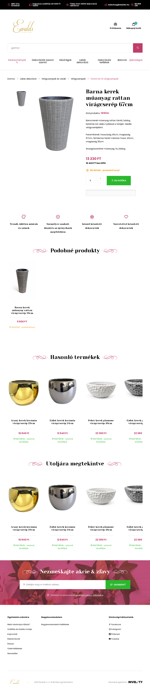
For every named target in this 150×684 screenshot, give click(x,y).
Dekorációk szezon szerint (43, 52)
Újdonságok (136, 51)
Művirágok (65, 51)
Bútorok (122, 51)
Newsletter (12, 644)
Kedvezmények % (17, 52)
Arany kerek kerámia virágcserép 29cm (24, 412)
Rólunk (10, 634)
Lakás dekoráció (82, 52)
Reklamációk (13, 629)
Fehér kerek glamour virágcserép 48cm (101, 412)
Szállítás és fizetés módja (19, 619)
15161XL (105, 103)
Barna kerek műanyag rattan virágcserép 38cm (22, 301)
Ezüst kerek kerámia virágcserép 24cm (62, 412)
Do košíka (120, 171)
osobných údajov (84, 586)
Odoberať (118, 575)
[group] (26, 397)
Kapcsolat (12, 624)
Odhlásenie (98, 586)
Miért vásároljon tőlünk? (18, 615)
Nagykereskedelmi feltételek (55, 615)
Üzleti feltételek (14, 639)
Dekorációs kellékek (104, 52)
